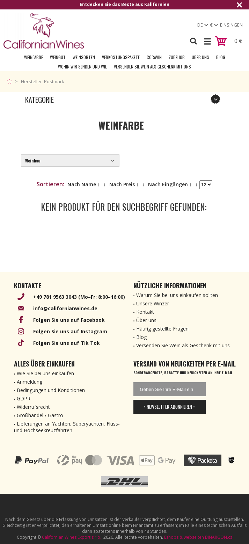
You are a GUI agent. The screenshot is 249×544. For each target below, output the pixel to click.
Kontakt (145, 312)
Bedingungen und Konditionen (51, 390)
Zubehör (177, 57)
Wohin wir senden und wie (82, 67)
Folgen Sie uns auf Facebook (69, 320)
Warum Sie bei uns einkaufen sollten (177, 295)
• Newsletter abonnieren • (169, 406)
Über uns (200, 57)
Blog (220, 57)
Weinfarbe (33, 57)
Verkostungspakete (121, 57)
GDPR (23, 398)
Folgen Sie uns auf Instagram (70, 331)
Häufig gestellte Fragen (162, 328)
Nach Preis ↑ (124, 184)
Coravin (154, 57)
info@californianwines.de (65, 308)
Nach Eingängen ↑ (170, 184)
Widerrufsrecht (33, 407)
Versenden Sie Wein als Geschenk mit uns (152, 67)
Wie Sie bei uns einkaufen (45, 373)
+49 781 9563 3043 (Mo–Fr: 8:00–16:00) (79, 296)
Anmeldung (29, 381)
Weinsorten (84, 57)
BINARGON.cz (218, 537)
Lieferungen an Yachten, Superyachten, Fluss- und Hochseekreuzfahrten (67, 427)
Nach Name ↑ (83, 184)
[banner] (43, 31)
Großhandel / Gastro (40, 415)
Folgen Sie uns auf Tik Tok (66, 343)
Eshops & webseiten (184, 537)
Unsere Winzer (152, 303)
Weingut (58, 57)
